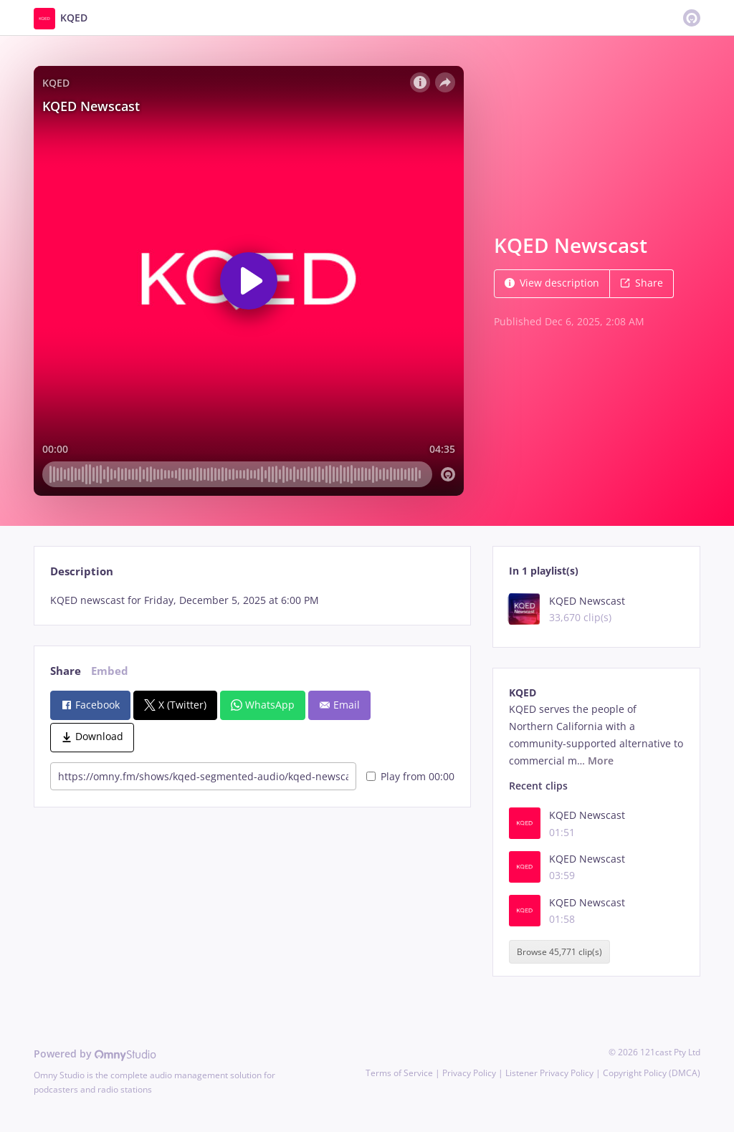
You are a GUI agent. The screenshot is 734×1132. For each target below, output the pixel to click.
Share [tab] (65, 670)
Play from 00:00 (410, 776)
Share (641, 282)
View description (552, 282)
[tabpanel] (252, 600)
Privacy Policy (469, 1073)
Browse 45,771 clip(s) (559, 952)
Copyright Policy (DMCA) (651, 1073)
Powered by (95, 1053)
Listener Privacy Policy (549, 1073)
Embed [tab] (109, 670)
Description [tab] (81, 571)
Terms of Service (399, 1073)
